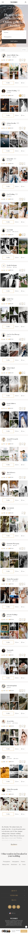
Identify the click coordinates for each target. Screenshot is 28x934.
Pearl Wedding (11, 194)
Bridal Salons (14, 864)
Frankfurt (9, 196)
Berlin (14, 56)
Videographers (15, 861)
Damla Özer (10, 299)
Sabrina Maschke (11, 123)
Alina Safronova (11, 472)
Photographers (19, 6)
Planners (23, 861)
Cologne (9, 125)
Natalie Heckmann (12, 265)
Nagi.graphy (10, 650)
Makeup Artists (5, 864)
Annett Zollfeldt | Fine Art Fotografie (13, 55)
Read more (14, 844)
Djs (19, 864)
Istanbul (16, 758)
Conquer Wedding (12, 90)
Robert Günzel (11, 368)
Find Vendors (14, 41)
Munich (9, 231)
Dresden (9, 8)
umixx (8, 756)
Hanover (9, 92)
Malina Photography (12, 789)
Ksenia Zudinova (11, 403)
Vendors (11, 6)
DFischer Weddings (12, 614)
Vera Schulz (10, 230)
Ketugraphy (10, 159)
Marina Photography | (13, 579)
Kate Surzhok (10, 508)
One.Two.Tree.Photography (13, 334)
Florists (24, 864)
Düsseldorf (9, 160)
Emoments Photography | (13, 543)
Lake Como (15, 231)
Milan (15, 267)
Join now (23, 931)
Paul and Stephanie (12, 685)
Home (5, 6)
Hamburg (9, 267)
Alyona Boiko (10, 721)
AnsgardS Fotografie (12, 439)
